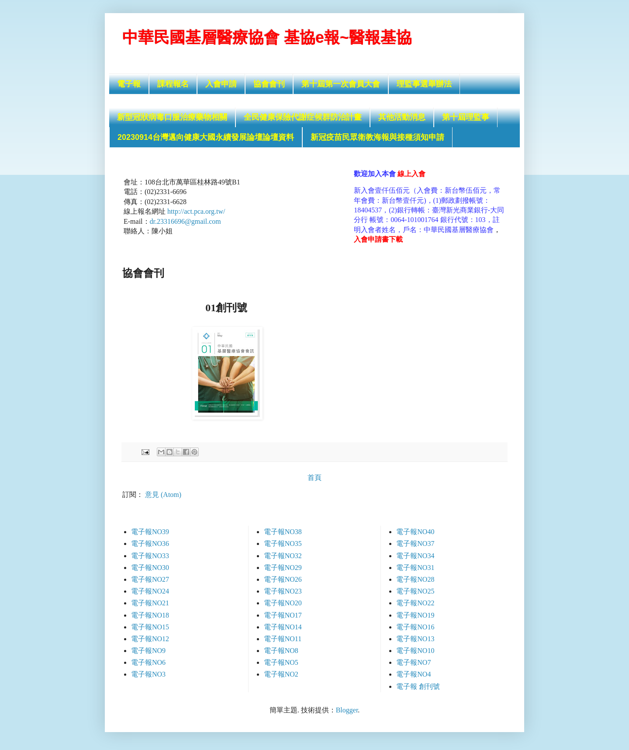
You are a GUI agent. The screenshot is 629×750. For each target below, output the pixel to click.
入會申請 (221, 84)
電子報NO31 (415, 567)
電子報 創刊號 (418, 686)
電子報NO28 (415, 579)
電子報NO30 (150, 567)
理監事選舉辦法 (424, 84)
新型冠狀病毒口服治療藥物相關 (172, 117)
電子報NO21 (150, 603)
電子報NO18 (150, 615)
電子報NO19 (415, 615)
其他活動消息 (401, 117)
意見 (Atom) (163, 494)
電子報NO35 (283, 543)
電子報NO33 (150, 555)
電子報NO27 (150, 579)
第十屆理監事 (465, 117)
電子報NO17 (283, 615)
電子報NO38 (283, 531)
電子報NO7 (413, 662)
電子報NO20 (283, 603)
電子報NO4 (413, 674)
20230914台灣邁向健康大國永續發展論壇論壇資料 (206, 137)
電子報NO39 (150, 531)
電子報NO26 (283, 579)
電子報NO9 (148, 650)
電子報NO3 (148, 674)
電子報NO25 (415, 591)
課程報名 (173, 84)
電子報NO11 (283, 638)
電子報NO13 (415, 638)
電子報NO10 (415, 650)
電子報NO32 (283, 555)
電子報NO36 (150, 543)
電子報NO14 (283, 627)
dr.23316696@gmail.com (185, 221)
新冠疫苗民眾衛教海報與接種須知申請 (377, 137)
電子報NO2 (281, 674)
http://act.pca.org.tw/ (196, 211)
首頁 (314, 477)
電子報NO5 (281, 662)
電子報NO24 (150, 591)
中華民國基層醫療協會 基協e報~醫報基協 (267, 37)
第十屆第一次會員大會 (340, 84)
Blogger (347, 710)
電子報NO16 (415, 627)
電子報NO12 (150, 638)
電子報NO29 (283, 567)
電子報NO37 (415, 543)
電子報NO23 (283, 591)
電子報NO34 (415, 555)
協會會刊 (269, 84)
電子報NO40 (415, 531)
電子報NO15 (150, 627)
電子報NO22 (415, 603)
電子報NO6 (148, 662)
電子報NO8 (281, 650)
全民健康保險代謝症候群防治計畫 (303, 117)
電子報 (129, 84)
